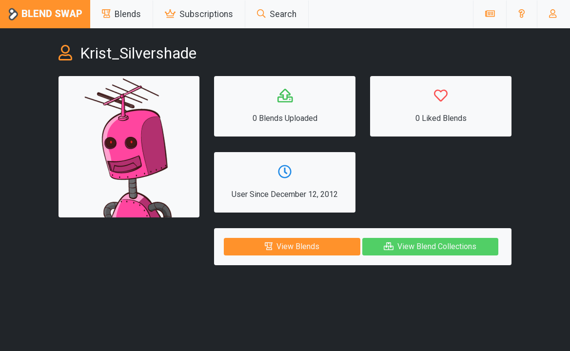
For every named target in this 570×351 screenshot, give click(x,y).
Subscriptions (199, 14)
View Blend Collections (430, 246)
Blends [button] (121, 14)
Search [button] (276, 14)
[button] (521, 14)
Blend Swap (45, 14)
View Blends (292, 246)
